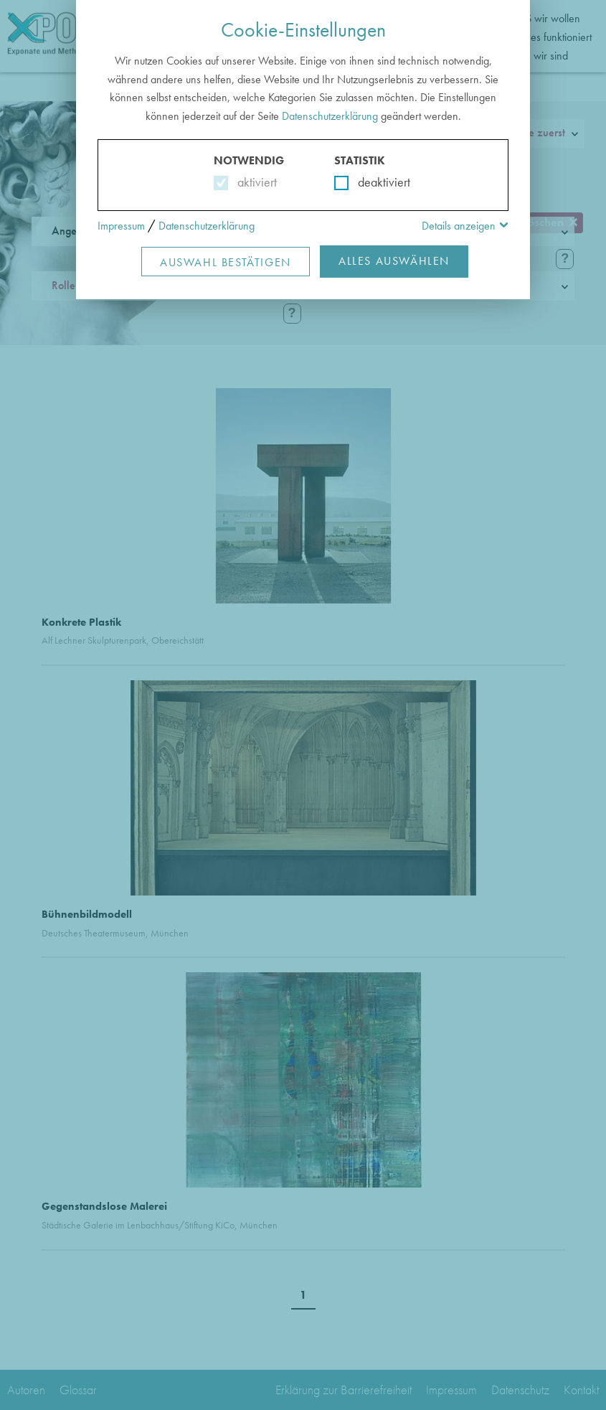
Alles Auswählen (394, 260)
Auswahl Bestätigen (225, 262)
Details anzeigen (459, 225)
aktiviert (254, 182)
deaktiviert (375, 182)
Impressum (121, 225)
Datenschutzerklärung (330, 115)
